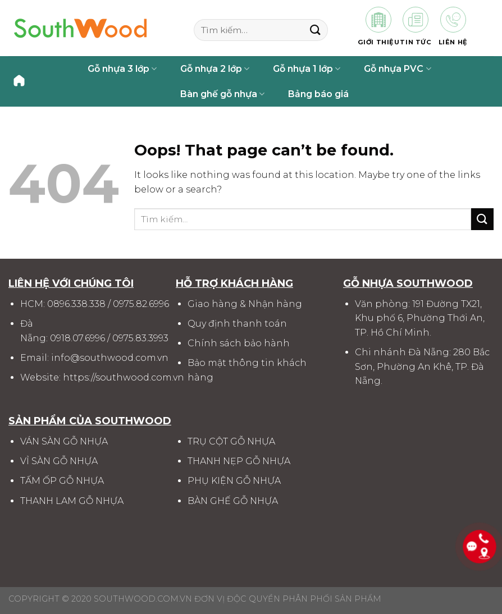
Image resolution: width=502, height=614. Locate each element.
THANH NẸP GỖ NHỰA (239, 461)
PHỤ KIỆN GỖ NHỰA (234, 480)
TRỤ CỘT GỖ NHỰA (231, 441)
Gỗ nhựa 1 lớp (306, 68)
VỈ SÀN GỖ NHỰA (59, 461)
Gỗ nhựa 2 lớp (214, 68)
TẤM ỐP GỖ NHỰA (62, 480)
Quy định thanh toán (237, 323)
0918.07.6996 (77, 338)
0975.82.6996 (141, 304)
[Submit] (315, 30)
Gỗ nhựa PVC (397, 68)
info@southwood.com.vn (109, 357)
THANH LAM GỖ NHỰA (72, 501)
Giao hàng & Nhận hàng (245, 304)
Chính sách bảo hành (239, 343)
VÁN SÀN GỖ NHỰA (64, 441)
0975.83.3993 (140, 338)
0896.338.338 (76, 304)
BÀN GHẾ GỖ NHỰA (233, 501)
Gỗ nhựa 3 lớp (122, 68)
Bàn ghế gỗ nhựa (222, 94)
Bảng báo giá (318, 94)
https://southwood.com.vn (123, 377)
